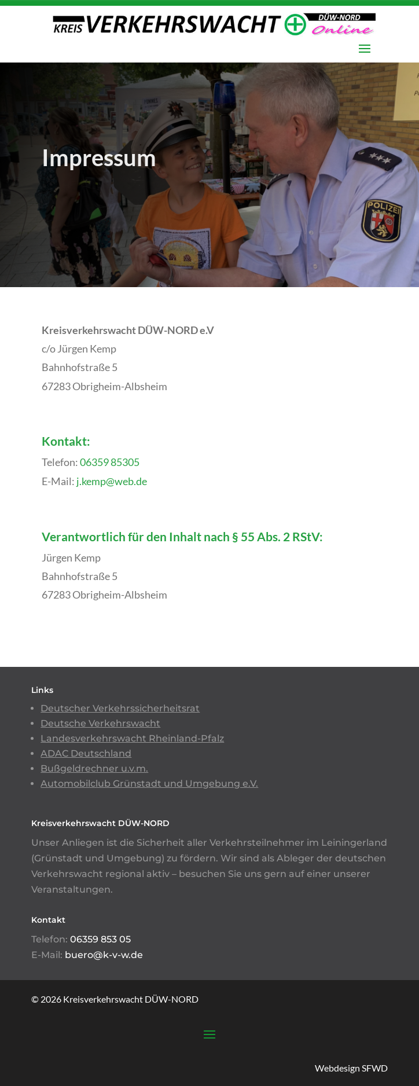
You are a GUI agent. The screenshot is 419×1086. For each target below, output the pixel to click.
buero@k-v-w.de (104, 954)
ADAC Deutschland (86, 753)
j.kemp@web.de (111, 481)
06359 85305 (109, 462)
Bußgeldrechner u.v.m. (94, 768)
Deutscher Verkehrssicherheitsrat (120, 708)
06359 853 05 (100, 939)
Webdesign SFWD (351, 1067)
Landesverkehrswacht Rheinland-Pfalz (132, 738)
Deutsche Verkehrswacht (100, 723)
